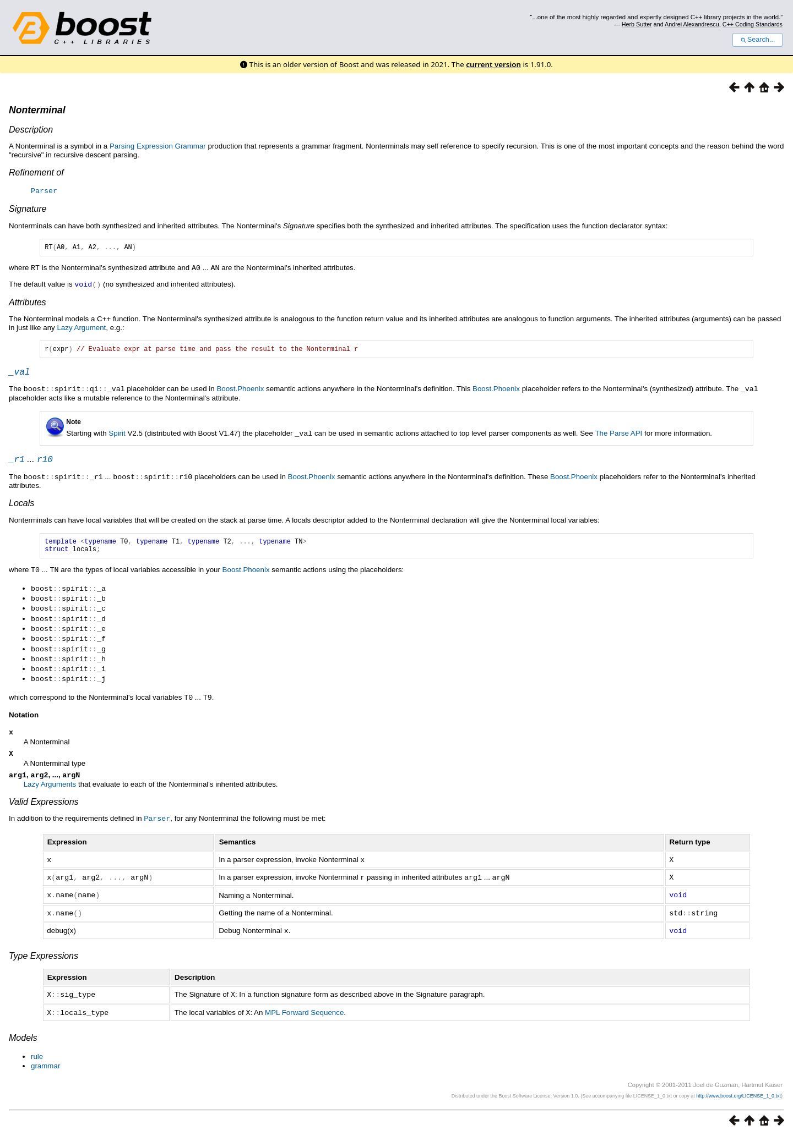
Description (31, 129)
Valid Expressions (44, 805)
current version (493, 64)
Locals (21, 507)
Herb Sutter (637, 24)
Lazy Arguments (50, 788)
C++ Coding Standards (753, 24)
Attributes (27, 302)
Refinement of (36, 172)
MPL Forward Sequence (304, 1012)
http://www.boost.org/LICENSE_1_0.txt (738, 1095)
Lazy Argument (81, 327)
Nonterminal (37, 110)
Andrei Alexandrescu (692, 24)
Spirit (116, 436)
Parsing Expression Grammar (158, 146)
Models (23, 1037)
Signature (28, 208)
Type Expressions (43, 956)
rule (37, 1056)
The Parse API (618, 436)
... (31, 463)
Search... (757, 39)
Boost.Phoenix (240, 392)
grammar (45, 1065)
